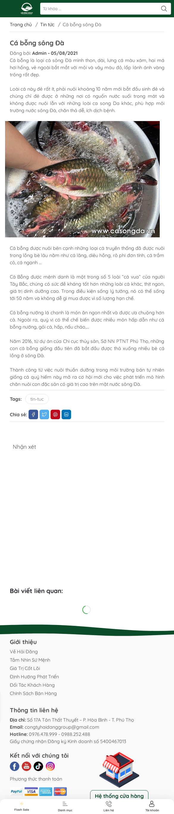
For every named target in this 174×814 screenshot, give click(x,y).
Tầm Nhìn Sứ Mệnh (30, 660)
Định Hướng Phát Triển (34, 677)
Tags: (16, 399)
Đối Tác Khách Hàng (32, 685)
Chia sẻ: (18, 414)
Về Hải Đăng (24, 651)
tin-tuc (37, 399)
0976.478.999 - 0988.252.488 (59, 734)
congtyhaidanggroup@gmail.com (62, 727)
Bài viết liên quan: (36, 591)
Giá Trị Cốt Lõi (25, 668)
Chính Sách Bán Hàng (33, 693)
